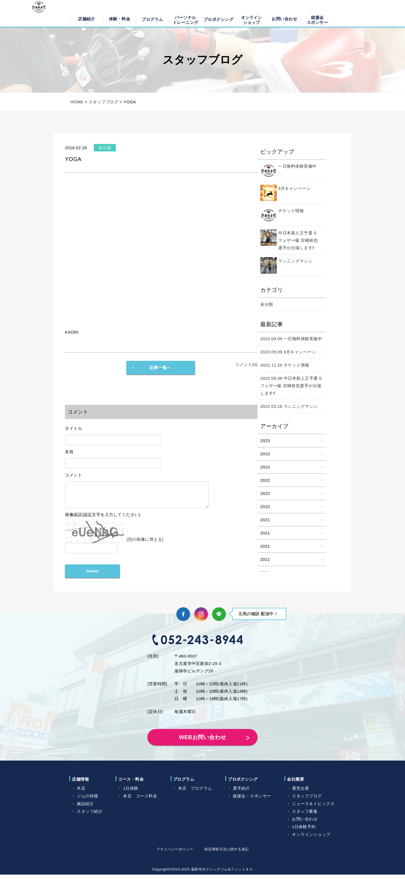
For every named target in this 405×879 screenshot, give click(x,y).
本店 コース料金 (140, 800)
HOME (76, 101)
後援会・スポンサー (252, 800)
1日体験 (130, 792)
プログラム (152, 19)
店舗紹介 (86, 18)
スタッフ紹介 (89, 815)
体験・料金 (119, 18)
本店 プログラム (195, 792)
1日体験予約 (304, 831)
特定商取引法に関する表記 (226, 854)
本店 (81, 792)
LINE (219, 618)
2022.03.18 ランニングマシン (289, 406)
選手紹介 (241, 792)
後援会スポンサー (317, 19)
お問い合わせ (284, 18)
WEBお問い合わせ (202, 742)
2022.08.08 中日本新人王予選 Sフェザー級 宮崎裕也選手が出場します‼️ (291, 385)
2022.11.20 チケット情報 (284, 365)
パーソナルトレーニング (185, 19)
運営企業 (300, 792)
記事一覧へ (160, 367)
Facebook (183, 618)
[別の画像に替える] (145, 543)
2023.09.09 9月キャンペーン (288, 352)
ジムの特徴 (87, 800)
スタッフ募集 (305, 815)
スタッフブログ (104, 101)
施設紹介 (85, 808)
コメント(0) (246, 364)
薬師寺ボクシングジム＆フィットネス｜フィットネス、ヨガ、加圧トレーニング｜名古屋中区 (46, 13)
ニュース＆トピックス (313, 808)
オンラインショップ (251, 19)
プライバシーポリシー (174, 854)
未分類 (266, 304)
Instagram (201, 618)
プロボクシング (219, 19)
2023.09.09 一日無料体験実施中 (291, 338)
